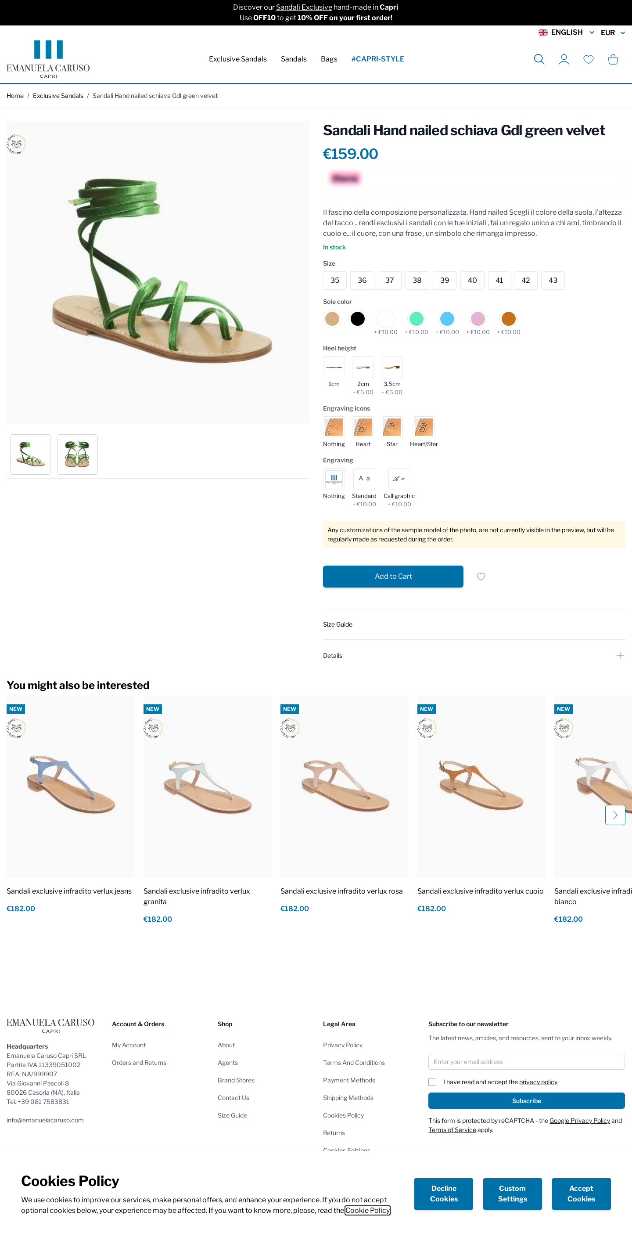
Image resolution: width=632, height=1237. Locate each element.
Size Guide (232, 1115)
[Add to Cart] (393, 577)
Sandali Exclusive (304, 7)
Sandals (294, 59)
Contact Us (233, 1097)
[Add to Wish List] (481, 577)
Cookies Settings (346, 1150)
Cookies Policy (343, 1115)
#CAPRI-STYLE (378, 59)
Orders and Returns (139, 1062)
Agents (228, 1062)
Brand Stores (236, 1080)
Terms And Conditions (354, 1062)
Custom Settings (512, 1193)
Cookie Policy (367, 1210)
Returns (334, 1132)
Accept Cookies (581, 1193)
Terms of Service (452, 1129)
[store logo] (48, 59)
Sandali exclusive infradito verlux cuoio (480, 891)
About (226, 1045)
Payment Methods (349, 1080)
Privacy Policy (343, 1045)
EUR (613, 33)
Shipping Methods (348, 1097)
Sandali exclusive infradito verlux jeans (69, 891)
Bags (329, 59)
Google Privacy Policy (579, 1120)
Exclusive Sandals (238, 59)
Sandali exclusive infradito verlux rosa (341, 891)
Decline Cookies (444, 1193)
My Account (129, 1045)
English (567, 32)
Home (15, 95)
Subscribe (526, 1100)
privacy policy (538, 1082)
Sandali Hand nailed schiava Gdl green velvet (155, 95)
